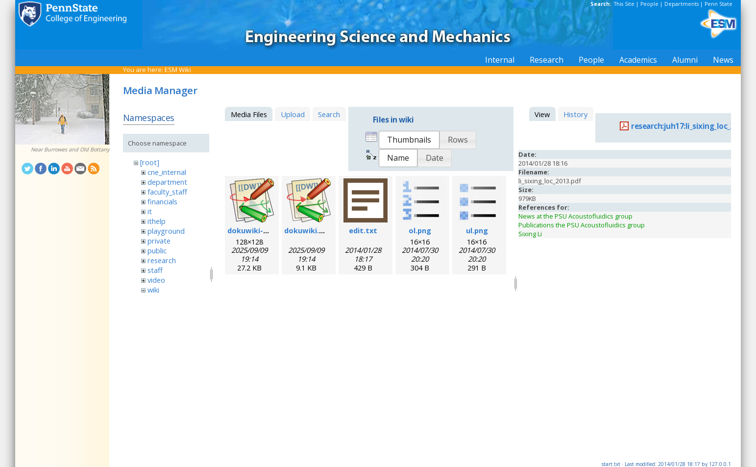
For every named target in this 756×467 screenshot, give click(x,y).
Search (329, 114)
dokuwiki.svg (308, 230)
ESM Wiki (178, 69)
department (167, 182)
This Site (624, 3)
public (157, 250)
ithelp (156, 221)
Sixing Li (530, 233)
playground (166, 231)
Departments (681, 3)
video (156, 280)
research (161, 260)
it (149, 211)
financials (162, 201)
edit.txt (363, 230)
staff (155, 270)
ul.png (477, 230)
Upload (293, 114)
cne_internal (166, 172)
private (159, 241)
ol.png (420, 230)
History (575, 114)
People (649, 3)
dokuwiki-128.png (259, 230)
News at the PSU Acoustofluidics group (575, 216)
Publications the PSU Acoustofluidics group (581, 225)
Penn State (718, 3)
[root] (149, 162)
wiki (153, 290)
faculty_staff (167, 192)
